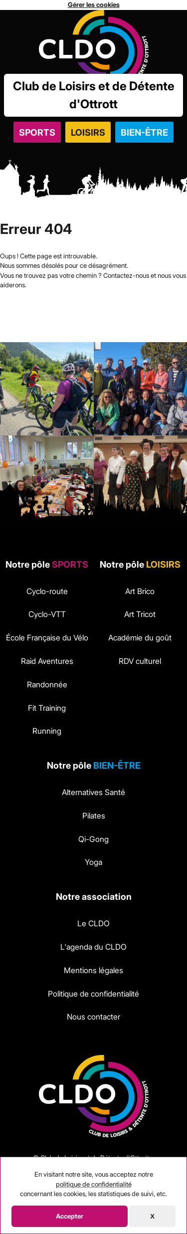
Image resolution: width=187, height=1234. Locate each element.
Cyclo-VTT (47, 614)
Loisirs (88, 132)
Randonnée (47, 684)
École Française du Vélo (47, 637)
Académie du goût (140, 637)
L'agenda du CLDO (93, 947)
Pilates (93, 816)
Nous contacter (93, 1017)
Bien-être (144, 132)
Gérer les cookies (94, 4)
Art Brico (140, 591)
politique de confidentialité (94, 1184)
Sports (37, 132)
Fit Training (47, 708)
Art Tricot (140, 614)
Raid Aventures (47, 661)
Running (46, 731)
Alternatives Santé (93, 792)
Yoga (93, 862)
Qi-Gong (93, 839)
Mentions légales (93, 970)
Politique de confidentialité (93, 994)
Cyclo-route (47, 591)
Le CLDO (93, 923)
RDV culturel (140, 661)
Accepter (69, 1216)
